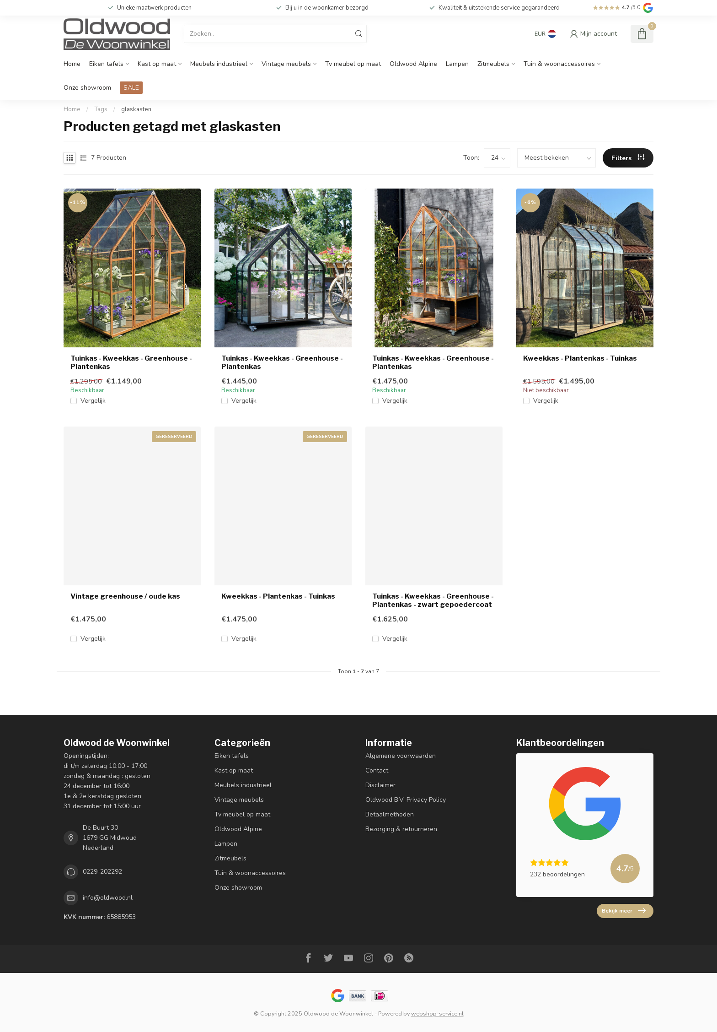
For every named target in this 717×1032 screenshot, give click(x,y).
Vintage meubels (286, 63)
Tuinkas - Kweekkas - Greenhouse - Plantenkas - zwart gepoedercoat (433, 600)
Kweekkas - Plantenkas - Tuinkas (580, 358)
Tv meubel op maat (353, 63)
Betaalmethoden (389, 814)
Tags (100, 109)
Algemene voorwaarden (400, 755)
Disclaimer (380, 785)
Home (72, 63)
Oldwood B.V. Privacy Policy (405, 799)
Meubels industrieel (218, 63)
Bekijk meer (624, 911)
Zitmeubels (493, 63)
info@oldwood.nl (108, 897)
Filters (627, 158)
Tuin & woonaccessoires (559, 63)
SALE (131, 87)
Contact (376, 770)
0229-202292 (102, 871)
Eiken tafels (106, 63)
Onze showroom (87, 87)
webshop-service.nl (437, 1013)
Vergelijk (93, 400)
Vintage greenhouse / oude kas (125, 596)
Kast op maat (157, 63)
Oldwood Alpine (413, 63)
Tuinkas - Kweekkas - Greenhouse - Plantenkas (131, 362)
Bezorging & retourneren (401, 829)
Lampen (457, 63)
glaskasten (136, 109)
